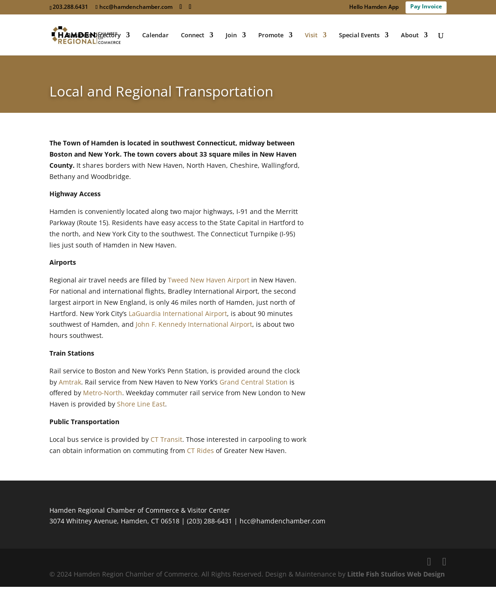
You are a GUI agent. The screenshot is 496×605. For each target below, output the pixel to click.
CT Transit (166, 439)
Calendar (155, 35)
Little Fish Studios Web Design (396, 574)
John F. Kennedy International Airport (194, 324)
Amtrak (70, 382)
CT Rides (200, 450)
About (410, 35)
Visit (311, 35)
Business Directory (94, 35)
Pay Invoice (426, 6)
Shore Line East (141, 403)
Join (231, 35)
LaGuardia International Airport (178, 313)
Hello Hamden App (374, 7)
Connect (192, 35)
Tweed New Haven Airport (208, 279)
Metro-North (102, 392)
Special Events (359, 35)
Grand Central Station (254, 382)
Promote (270, 35)
